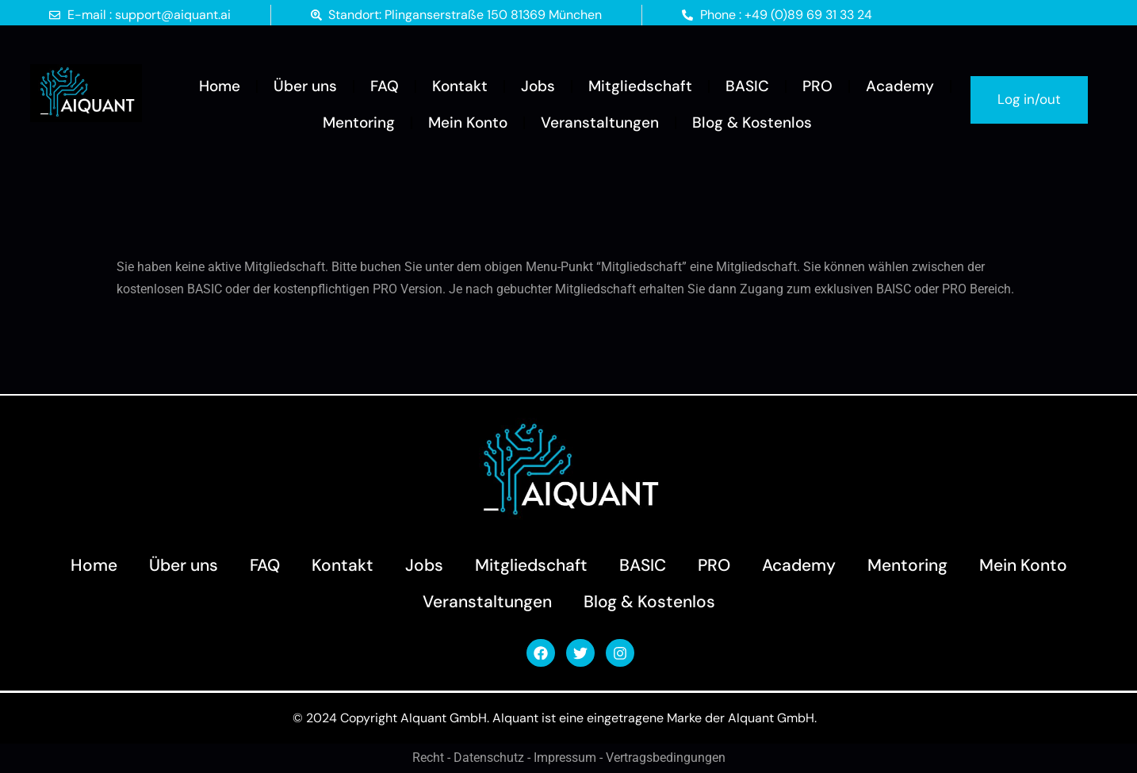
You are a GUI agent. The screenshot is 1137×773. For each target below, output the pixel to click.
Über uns (305, 86)
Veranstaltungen (600, 122)
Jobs (538, 86)
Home (219, 86)
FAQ (384, 86)
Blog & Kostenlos (752, 122)
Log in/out (1029, 99)
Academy (900, 86)
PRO (817, 86)
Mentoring (359, 122)
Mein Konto (467, 122)
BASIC (747, 86)
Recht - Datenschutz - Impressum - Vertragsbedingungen (568, 758)
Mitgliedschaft (640, 86)
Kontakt (460, 86)
